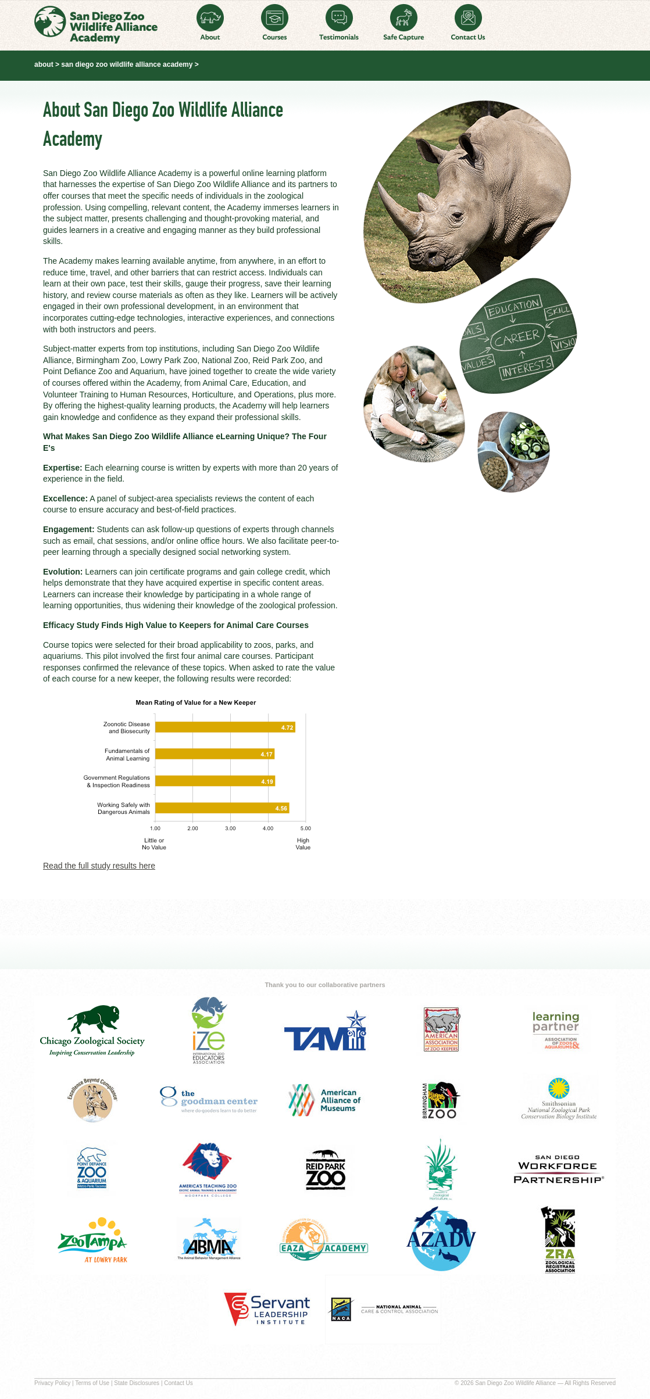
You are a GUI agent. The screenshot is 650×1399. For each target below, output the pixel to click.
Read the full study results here (99, 865)
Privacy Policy (52, 1383)
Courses (274, 22)
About (210, 22)
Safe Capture (403, 22)
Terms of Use (92, 1383)
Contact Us (468, 22)
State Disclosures (136, 1383)
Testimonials (339, 22)
